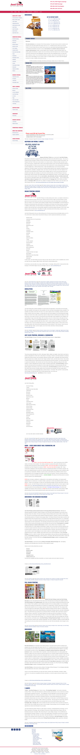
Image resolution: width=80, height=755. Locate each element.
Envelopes (38, 186)
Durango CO (35, 186)
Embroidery (65, 282)
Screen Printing (36, 185)
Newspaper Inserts (40, 187)
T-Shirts (29, 188)
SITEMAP (39, 752)
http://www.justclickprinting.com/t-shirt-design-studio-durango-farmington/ (50, 182)
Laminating (14, 121)
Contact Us (34, 732)
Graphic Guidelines (15, 134)
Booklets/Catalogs (15, 38)
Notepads (14, 59)
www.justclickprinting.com (30, 327)
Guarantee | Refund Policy (37, 738)
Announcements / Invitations (45, 281)
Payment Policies (36, 739)
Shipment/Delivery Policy (37, 744)
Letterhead (43, 285)
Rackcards (62, 187)
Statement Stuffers (60, 441)
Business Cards (52, 185)
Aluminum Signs (15, 88)
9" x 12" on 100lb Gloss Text (53, 25)
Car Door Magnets (59, 185)
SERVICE (43, 752)
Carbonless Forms (65, 185)
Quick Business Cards (16, 25)
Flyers (55, 186)
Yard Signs (51, 286)
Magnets (46, 285)
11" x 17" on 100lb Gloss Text (54, 29)
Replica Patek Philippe (37, 743)
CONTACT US (47, 752)
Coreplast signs (57, 330)
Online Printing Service (32, 191)
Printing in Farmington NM (43, 441)
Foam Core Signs (59, 186)
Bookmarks (26, 439)
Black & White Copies (62, 281)
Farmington (53, 625)
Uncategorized (31, 722)
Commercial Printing (32, 438)
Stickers (13, 70)
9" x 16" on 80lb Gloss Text (53, 20)
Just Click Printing (17, 4)
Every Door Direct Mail (44, 186)
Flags (13, 97)
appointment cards (53, 281)
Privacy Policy (35, 740)
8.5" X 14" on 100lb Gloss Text (54, 23)
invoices (33, 285)
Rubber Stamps (15, 123)
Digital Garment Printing (28, 186)
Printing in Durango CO (34, 441)
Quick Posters (14, 30)
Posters (36, 286)
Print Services (40, 579)
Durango (49, 625)
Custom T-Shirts (31, 185)
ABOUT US (34, 752)
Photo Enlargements (53, 187)
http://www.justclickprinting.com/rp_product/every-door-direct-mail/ (45, 485)
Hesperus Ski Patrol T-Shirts (34, 141)
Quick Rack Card (15, 32)
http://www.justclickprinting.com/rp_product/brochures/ (40, 563)
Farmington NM (50, 186)
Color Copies (46, 439)
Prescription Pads (15, 82)
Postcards (58, 187)
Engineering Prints (64, 439)
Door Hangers (56, 282)
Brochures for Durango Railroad (36, 497)
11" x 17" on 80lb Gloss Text (53, 28)
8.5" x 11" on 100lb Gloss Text (54, 22)
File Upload (34, 730)
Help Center (34, 731)
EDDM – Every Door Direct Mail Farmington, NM (40, 445)
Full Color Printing (31, 582)
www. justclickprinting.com (40, 210)
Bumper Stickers (15, 44)
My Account (34, 729)
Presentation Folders (16, 65)
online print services (47, 187)
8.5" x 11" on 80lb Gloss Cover (54, 18)
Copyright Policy (35, 736)
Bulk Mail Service (15, 132)
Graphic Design (64, 186)
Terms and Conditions (35, 733)
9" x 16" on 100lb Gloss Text (53, 26)
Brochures (28, 15)
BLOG (31, 752)
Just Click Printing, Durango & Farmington (39, 335)
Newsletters (35, 187)
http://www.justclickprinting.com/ (31, 372)
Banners (45, 185)
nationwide (31, 187)
